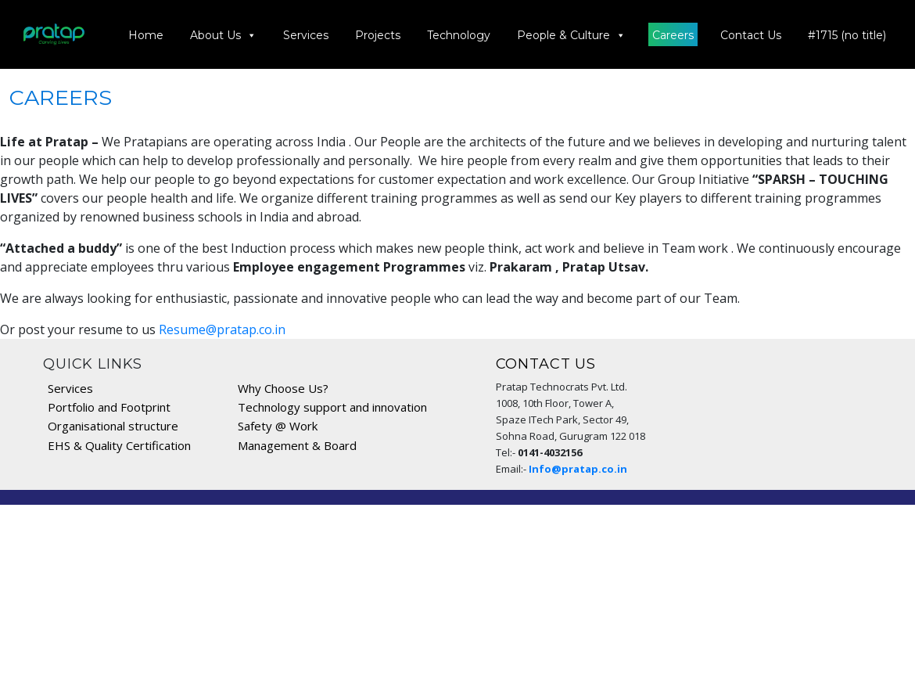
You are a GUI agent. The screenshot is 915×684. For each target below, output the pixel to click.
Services (306, 35)
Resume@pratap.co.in (222, 329)
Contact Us (751, 35)
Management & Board (297, 445)
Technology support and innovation (332, 407)
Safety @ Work (278, 426)
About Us (224, 34)
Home (146, 35)
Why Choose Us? (283, 388)
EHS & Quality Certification (119, 445)
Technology (459, 35)
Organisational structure (113, 426)
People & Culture (572, 34)
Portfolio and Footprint (109, 407)
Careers (673, 35)
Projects (378, 35)
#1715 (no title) (848, 35)
